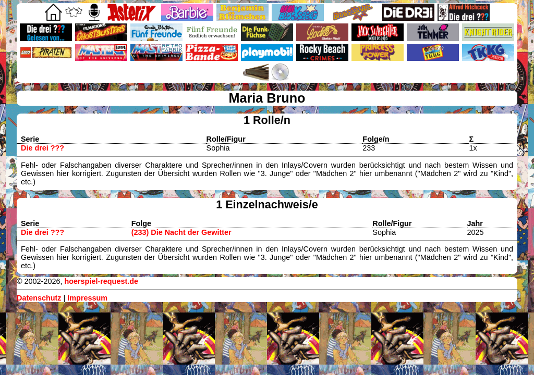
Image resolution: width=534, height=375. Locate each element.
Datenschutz (39, 298)
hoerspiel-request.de (101, 281)
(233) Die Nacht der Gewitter (181, 232)
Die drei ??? (42, 148)
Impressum (87, 298)
